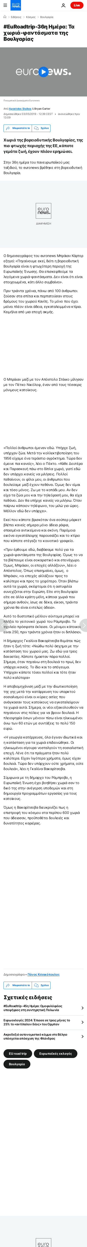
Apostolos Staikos (20, 108)
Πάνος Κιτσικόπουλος (44, 974)
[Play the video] (43, 71)
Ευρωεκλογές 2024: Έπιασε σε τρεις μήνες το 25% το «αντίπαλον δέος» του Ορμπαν (36, 1022)
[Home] (4, 16)
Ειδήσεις (16, 17)
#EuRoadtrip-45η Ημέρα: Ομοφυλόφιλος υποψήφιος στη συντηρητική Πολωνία (32, 1008)
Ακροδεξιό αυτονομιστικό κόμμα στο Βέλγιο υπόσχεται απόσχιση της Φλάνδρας (35, 1036)
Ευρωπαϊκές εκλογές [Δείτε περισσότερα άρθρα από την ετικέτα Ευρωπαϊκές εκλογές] (55, 1053)
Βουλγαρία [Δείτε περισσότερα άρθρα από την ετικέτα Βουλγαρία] (17, 1064)
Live (77, 5)
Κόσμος (30, 17)
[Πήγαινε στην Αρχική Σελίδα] (15, 5)
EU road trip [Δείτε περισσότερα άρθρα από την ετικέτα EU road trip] (18, 1053)
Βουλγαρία (46, 17)
